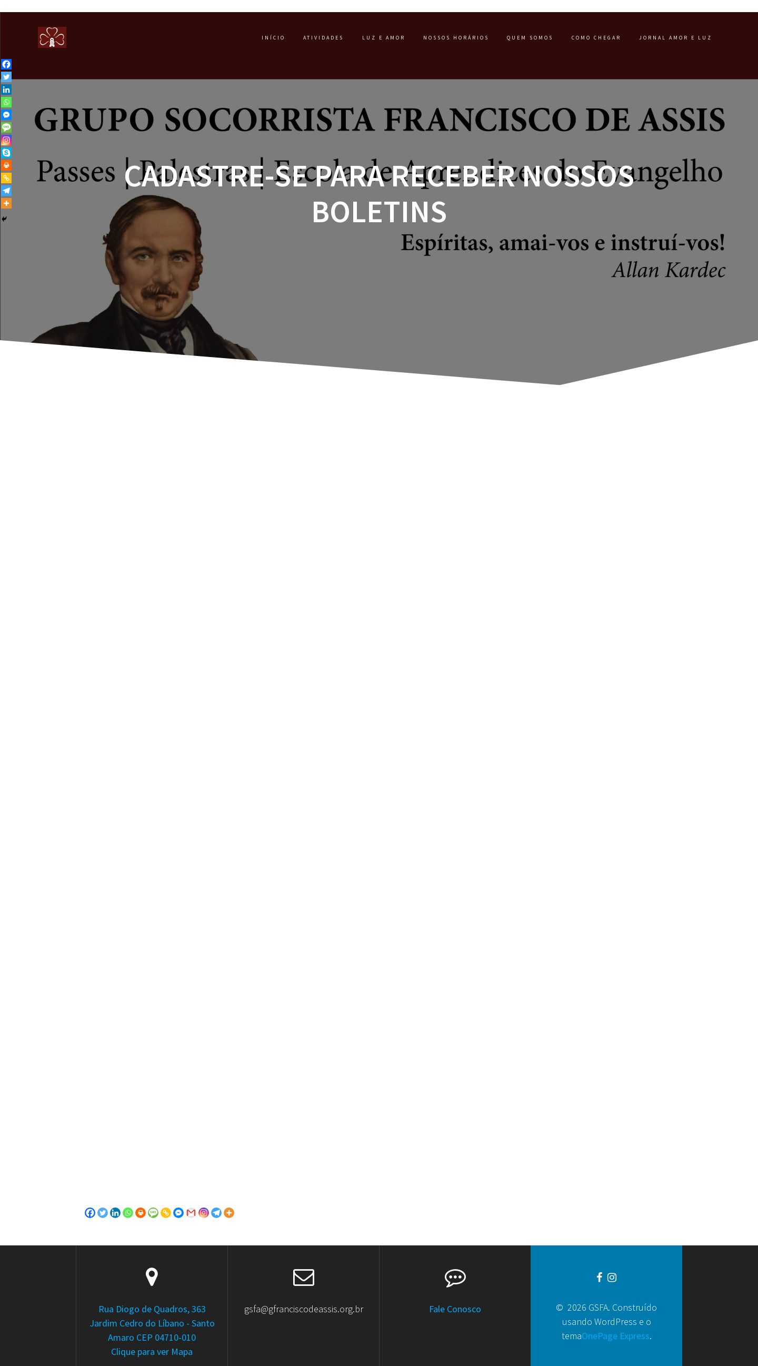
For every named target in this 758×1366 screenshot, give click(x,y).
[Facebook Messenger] (178, 1212)
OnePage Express (616, 1336)
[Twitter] (102, 1212)
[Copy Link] (166, 1212)
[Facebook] (90, 1212)
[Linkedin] (115, 1212)
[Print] (140, 1212)
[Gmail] (191, 1212)
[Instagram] (203, 1212)
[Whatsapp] (128, 1212)
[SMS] (153, 1212)
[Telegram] (216, 1212)
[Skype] (6, 152)
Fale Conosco (455, 1309)
